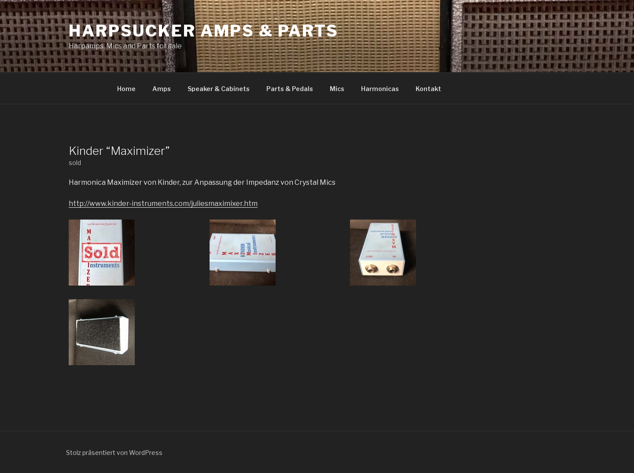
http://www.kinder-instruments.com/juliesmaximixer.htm (163, 203)
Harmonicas (380, 88)
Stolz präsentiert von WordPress (114, 452)
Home (126, 88)
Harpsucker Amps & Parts (204, 30)
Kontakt (428, 88)
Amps (161, 88)
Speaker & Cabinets (219, 88)
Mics (337, 88)
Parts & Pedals (289, 88)
